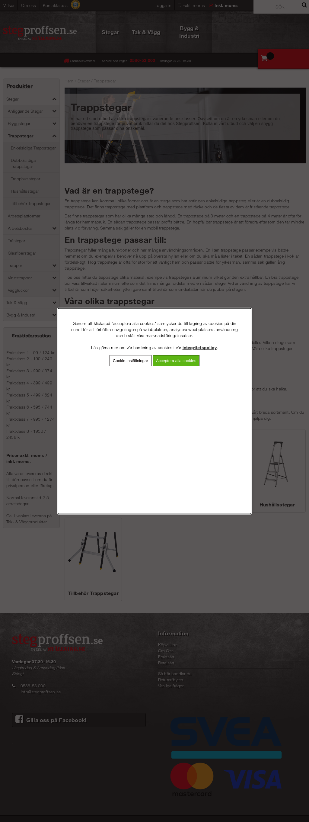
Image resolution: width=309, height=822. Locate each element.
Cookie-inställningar (130, 360)
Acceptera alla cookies (176, 360)
